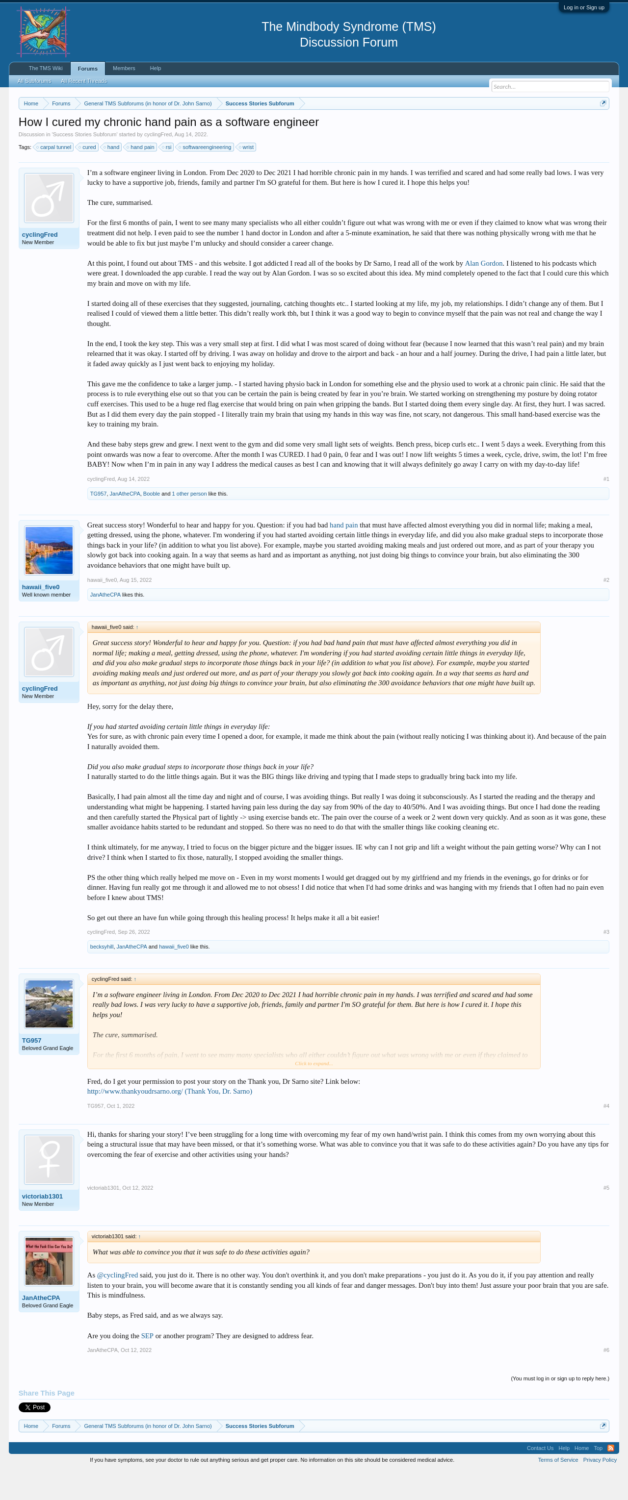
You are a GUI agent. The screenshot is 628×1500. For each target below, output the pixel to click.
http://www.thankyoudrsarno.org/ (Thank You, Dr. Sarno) (169, 1121)
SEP (147, 1365)
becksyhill (102, 976)
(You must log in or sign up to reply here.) (560, 1408)
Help (155, 68)
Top (598, 1477)
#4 (606, 1135)
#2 (606, 609)
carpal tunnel (54, 176)
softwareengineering (205, 176)
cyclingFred (158, 164)
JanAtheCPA (125, 523)
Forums (88, 69)
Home (582, 1477)
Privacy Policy (600, 1489)
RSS (610, 1477)
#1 (606, 508)
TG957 (98, 523)
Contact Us (540, 1477)
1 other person (189, 523)
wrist (247, 176)
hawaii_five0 (41, 616)
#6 (606, 1379)
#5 (606, 1217)
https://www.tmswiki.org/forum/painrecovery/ (467, 127)
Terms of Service (558, 1489)
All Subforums (34, 81)
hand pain (141, 176)
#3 (606, 962)
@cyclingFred (117, 1305)
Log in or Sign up (584, 7)
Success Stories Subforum (85, 164)
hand (112, 176)
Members (124, 68)
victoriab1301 (42, 1225)
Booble (151, 523)
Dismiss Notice (601, 126)
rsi (167, 176)
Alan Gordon (484, 293)
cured (87, 176)
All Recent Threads (83, 81)
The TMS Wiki (46, 68)
